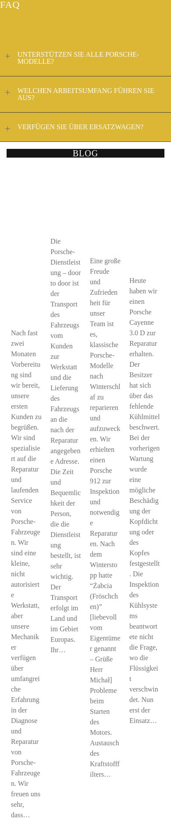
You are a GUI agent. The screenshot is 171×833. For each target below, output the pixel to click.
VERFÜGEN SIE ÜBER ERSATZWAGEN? (72, 128)
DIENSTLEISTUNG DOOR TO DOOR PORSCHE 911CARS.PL (65, 199)
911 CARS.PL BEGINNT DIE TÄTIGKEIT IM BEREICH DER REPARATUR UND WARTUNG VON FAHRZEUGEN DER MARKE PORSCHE (26, 245)
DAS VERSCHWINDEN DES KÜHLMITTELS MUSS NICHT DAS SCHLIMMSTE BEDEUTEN (144, 218)
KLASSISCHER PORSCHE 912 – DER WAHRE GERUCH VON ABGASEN (104, 209)
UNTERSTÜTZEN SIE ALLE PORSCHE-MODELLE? (70, 58)
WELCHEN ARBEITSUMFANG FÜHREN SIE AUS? (78, 94)
